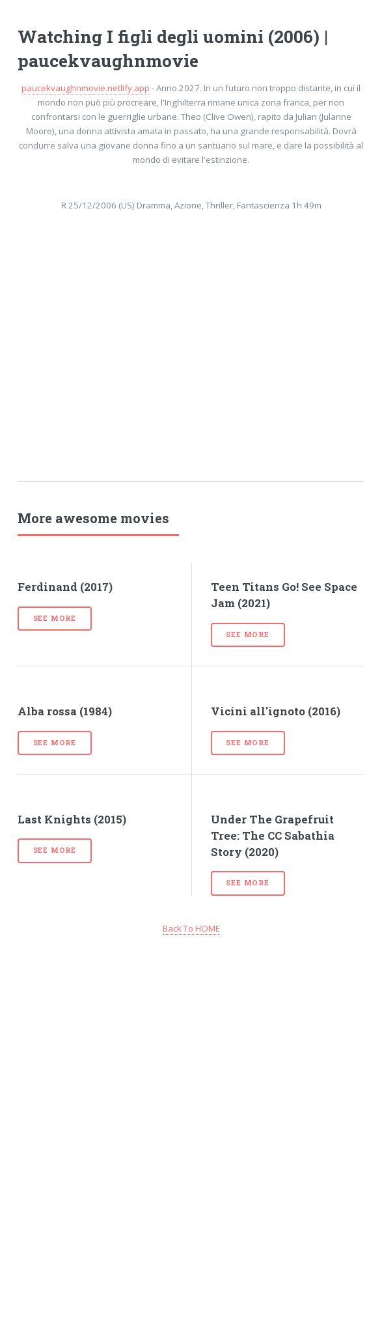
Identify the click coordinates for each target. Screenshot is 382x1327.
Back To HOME (191, 928)
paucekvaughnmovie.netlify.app (85, 88)
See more (54, 618)
